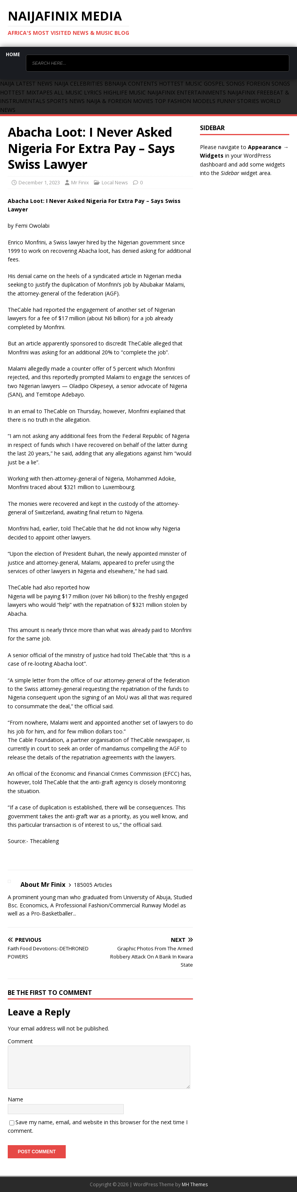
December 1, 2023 (39, 182)
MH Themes (195, 1184)
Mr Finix (80, 182)
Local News (115, 182)
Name (15, 1099)
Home (13, 54)
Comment (20, 1041)
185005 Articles (93, 884)
